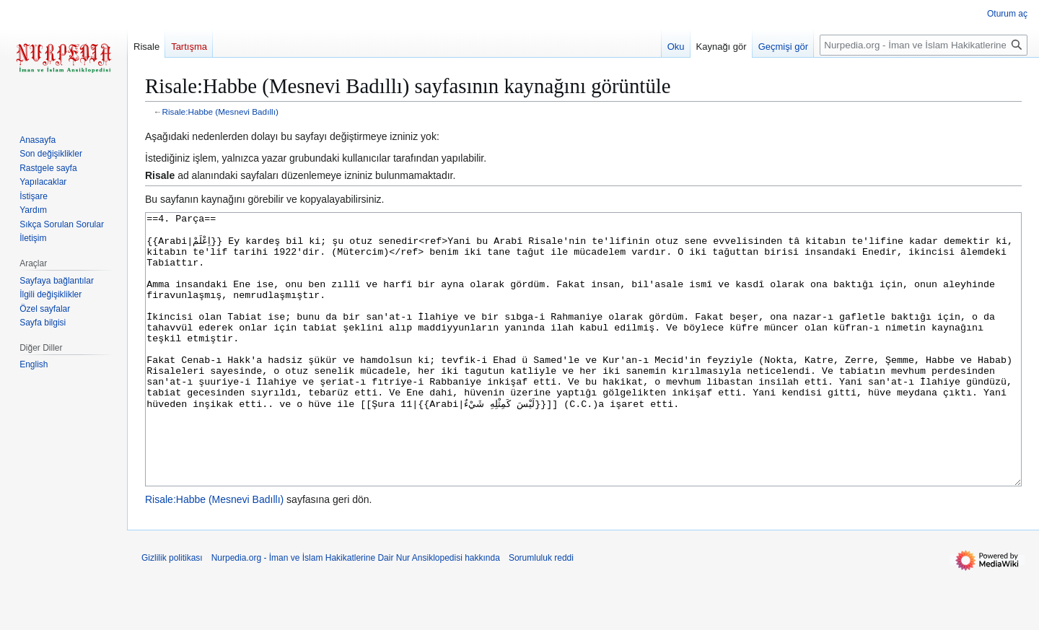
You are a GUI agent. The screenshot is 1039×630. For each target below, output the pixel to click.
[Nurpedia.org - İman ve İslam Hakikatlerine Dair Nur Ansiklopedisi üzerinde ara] (923, 45)
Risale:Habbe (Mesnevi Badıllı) (220, 111)
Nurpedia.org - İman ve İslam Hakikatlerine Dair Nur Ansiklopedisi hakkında (355, 612)
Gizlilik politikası (172, 612)
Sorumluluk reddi (541, 612)
